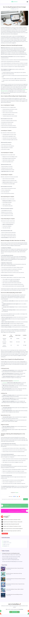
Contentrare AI (16, 380)
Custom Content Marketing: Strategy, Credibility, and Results (14, 589)
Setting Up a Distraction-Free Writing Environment (11, 553)
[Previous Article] (14, 506)
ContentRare (7, 544)
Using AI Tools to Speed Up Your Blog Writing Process (10, 559)
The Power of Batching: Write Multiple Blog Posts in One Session (12, 561)
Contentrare (5, 382)
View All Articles (5, 533)
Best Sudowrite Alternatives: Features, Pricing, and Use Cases (14, 568)
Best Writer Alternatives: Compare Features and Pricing (14, 573)
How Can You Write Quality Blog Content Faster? (10, 558)
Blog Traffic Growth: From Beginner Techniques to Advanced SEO (12, 521)
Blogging (16, 492)
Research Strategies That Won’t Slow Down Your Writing (11, 556)
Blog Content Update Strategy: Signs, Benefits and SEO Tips (12, 530)
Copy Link (25, 499)
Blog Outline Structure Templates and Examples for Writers (12, 519)
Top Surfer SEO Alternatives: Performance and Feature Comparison (15, 578)
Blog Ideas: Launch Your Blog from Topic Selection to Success (12, 526)
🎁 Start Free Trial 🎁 (14, 611)
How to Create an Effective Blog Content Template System (11, 554)
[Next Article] (14, 511)
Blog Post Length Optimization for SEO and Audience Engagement (13, 528)
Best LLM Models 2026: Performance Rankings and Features (14, 594)
